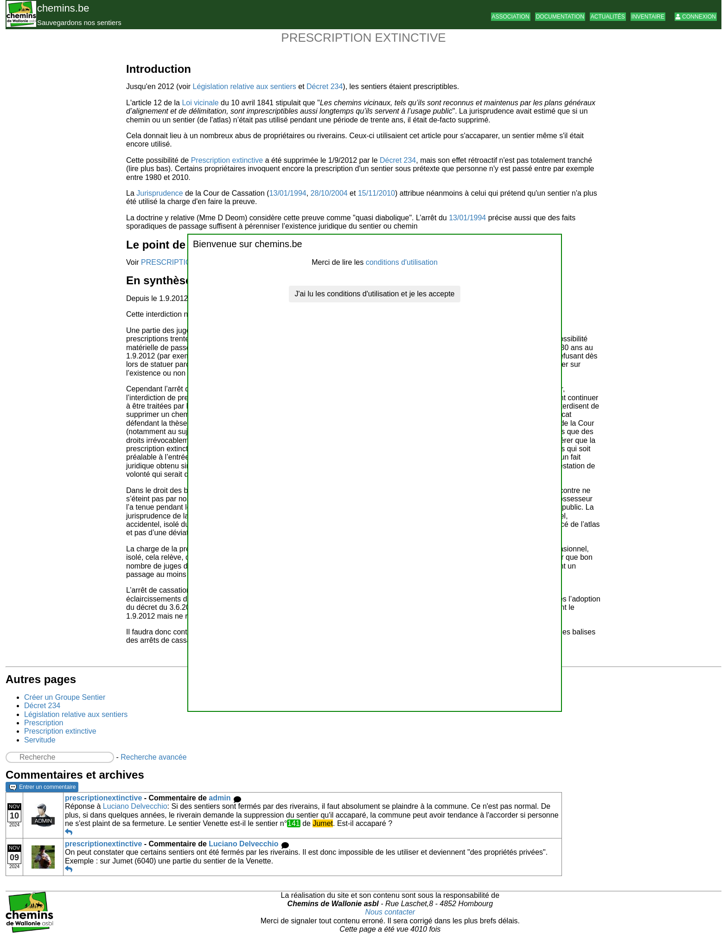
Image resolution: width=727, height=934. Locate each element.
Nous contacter (390, 912)
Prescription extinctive (227, 160)
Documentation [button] (560, 16)
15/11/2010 (376, 193)
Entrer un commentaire (42, 787)
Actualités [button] (608, 16)
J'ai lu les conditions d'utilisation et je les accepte (375, 294)
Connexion (696, 16)
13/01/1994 (287, 193)
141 (293, 823)
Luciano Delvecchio (135, 806)
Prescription (43, 723)
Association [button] (510, 16)
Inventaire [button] (647, 16)
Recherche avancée (153, 757)
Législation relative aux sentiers (244, 86)
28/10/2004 (329, 193)
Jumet (322, 823)
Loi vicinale (200, 103)
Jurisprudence (159, 193)
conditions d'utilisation (402, 262)
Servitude (40, 740)
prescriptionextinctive (103, 798)
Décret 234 (324, 86)
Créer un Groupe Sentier (64, 697)
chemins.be (63, 8)
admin (219, 798)
